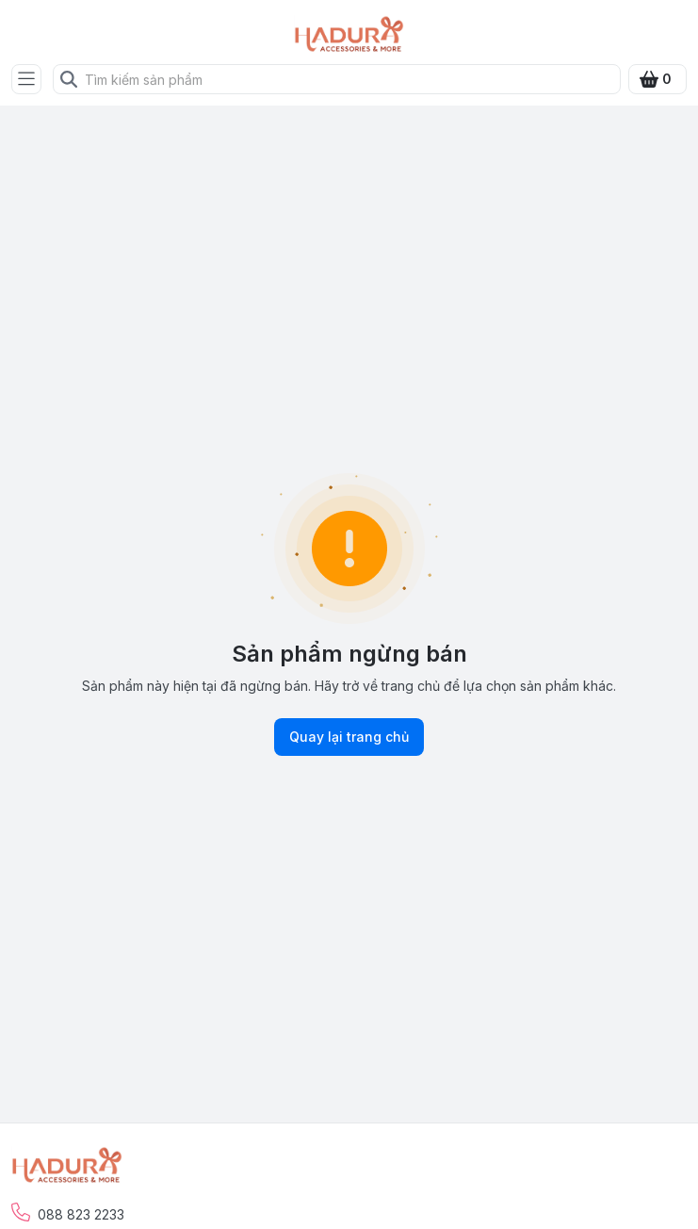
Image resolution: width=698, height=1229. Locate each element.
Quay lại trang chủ (349, 737)
